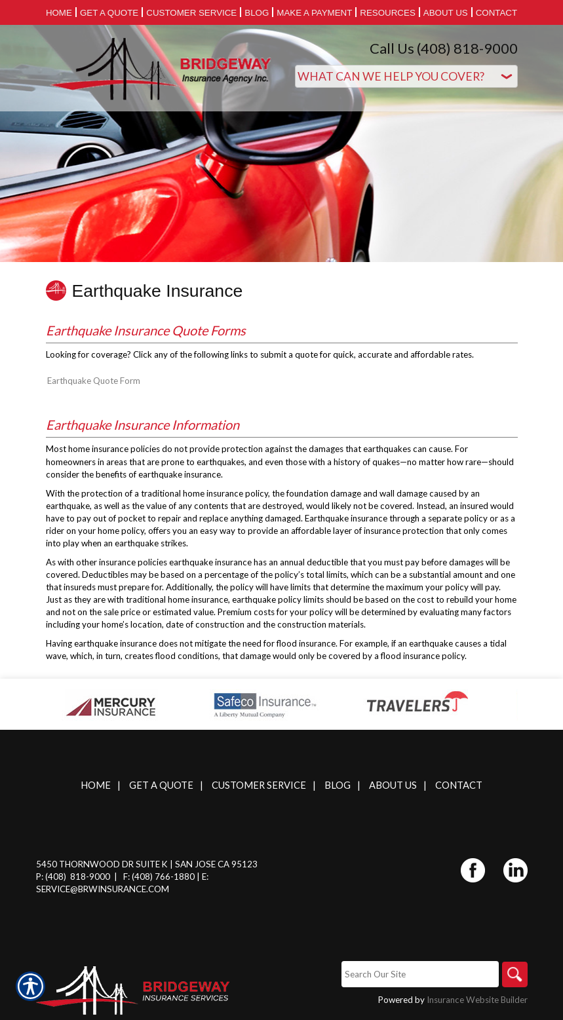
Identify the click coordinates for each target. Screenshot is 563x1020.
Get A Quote (161, 785)
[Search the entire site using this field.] (419, 974)
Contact (458, 785)
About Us (393, 785)
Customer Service (259, 785)
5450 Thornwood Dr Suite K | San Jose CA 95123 (147, 864)
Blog (337, 785)
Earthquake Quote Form (93, 380)
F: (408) (139, 876)
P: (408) (52, 876)
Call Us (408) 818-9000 (444, 48)
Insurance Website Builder (477, 1000)
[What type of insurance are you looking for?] (406, 76)
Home (96, 785)
